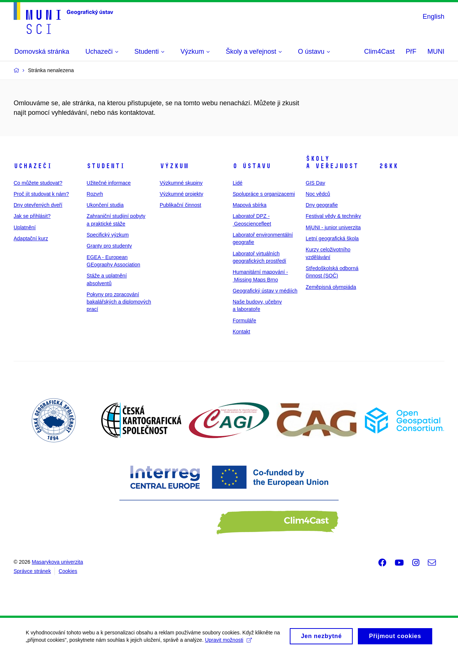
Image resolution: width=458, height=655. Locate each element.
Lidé (237, 183)
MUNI (435, 51)
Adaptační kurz (31, 238)
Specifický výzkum (107, 235)
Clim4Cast (379, 51)
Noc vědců (318, 194)
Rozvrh (95, 194)
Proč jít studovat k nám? (41, 194)
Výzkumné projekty (181, 194)
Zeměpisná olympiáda (331, 287)
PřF (411, 51)
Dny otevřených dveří (38, 205)
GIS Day (315, 183)
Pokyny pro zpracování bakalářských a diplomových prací (119, 301)
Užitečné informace (109, 183)
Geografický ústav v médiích (265, 291)
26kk (388, 166)
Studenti (106, 166)
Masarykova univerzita (57, 562)
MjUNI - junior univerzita (333, 227)
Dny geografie (322, 205)
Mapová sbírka (250, 205)
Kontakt (241, 331)
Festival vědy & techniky (333, 216)
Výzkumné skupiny (181, 183)
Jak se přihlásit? (32, 216)
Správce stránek (32, 571)
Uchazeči (33, 166)
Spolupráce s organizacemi (264, 194)
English (433, 16)
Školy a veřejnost (332, 162)
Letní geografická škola (332, 238)
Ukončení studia (105, 205)
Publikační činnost (180, 205)
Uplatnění (25, 227)
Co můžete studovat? (38, 183)
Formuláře (244, 320)
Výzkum (174, 166)
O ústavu (252, 166)
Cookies (68, 571)
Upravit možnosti (228, 643)
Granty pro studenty (109, 246)
